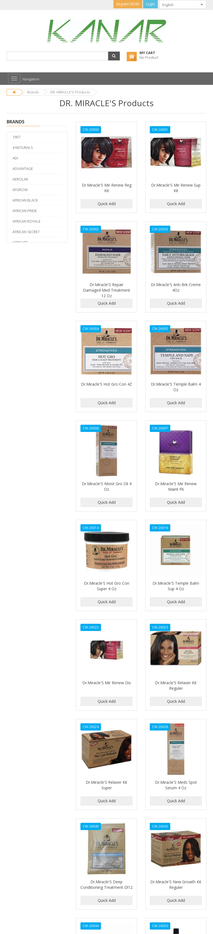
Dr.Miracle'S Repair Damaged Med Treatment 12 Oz (106, 290)
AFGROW (20, 189)
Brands (33, 92)
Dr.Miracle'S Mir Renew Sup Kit (176, 187)
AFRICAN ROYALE (26, 221)
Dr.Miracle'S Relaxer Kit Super (106, 785)
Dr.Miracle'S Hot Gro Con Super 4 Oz (106, 586)
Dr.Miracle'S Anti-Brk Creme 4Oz (176, 287)
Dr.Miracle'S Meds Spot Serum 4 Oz (176, 785)
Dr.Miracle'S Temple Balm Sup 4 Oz (176, 586)
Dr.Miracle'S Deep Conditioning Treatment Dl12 (106, 884)
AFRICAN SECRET (26, 231)
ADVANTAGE (22, 168)
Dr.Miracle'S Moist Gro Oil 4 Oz (106, 486)
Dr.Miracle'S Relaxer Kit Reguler (176, 685)
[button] (114, 56)
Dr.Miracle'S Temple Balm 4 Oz (176, 386)
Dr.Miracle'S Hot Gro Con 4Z (106, 384)
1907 (16, 136)
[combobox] (178, 4)
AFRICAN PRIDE (24, 210)
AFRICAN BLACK (25, 200)
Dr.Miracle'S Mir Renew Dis (106, 682)
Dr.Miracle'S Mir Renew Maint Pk (176, 486)
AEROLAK (20, 179)
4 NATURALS (22, 147)
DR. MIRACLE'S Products (70, 92)
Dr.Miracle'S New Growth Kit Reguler (175, 884)
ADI (15, 158)
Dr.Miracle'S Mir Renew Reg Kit (106, 187)
